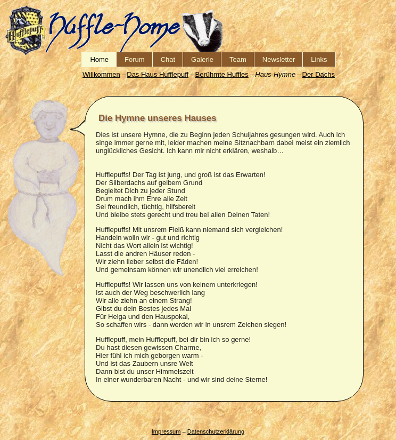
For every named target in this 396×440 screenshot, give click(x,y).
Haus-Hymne (275, 74)
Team (237, 59)
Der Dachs (318, 74)
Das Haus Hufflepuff (157, 74)
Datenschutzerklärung (215, 431)
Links (319, 59)
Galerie (202, 59)
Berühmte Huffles (222, 74)
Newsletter (278, 59)
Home (99, 59)
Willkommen (101, 74)
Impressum (166, 431)
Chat (168, 59)
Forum (135, 59)
